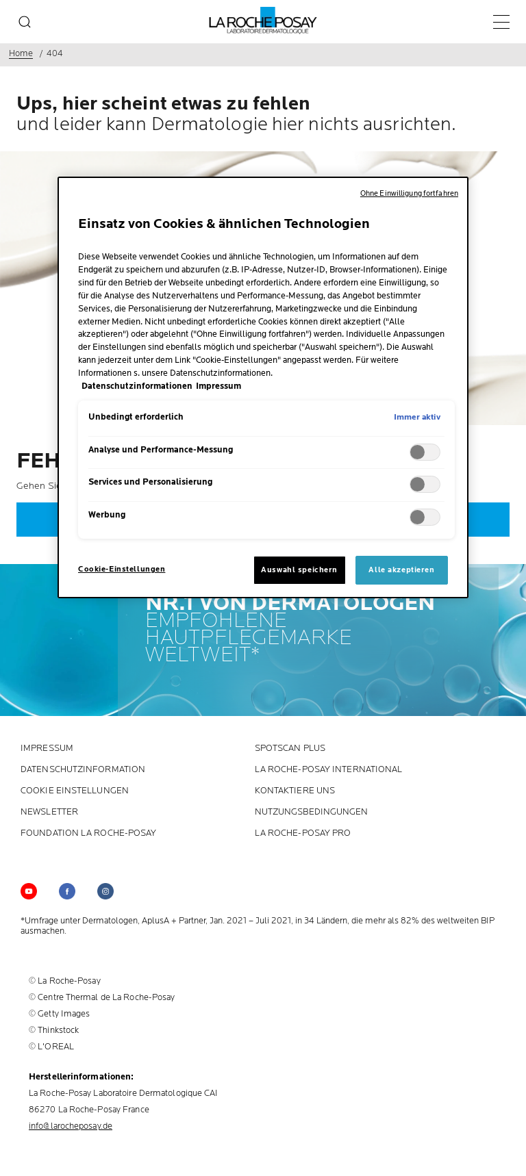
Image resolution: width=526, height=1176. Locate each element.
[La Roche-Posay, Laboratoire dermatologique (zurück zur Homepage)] (263, 20)
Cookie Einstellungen (75, 791)
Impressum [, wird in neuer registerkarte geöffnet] (218, 386)
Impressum (47, 748)
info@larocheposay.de (70, 1126)
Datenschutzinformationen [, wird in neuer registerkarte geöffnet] (137, 386)
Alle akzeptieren (401, 569)
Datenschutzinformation (83, 770)
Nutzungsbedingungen (311, 812)
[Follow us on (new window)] (67, 891)
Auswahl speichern (299, 569)
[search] (24, 22)
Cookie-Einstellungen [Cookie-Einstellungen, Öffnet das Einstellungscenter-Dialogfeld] (121, 569)
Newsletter (49, 812)
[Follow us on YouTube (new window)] (29, 891)
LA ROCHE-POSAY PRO (303, 833)
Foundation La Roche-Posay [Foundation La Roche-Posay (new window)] (89, 833)
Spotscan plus (290, 748)
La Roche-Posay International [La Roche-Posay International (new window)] (329, 770)
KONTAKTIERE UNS (295, 791)
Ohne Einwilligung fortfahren (409, 193)
